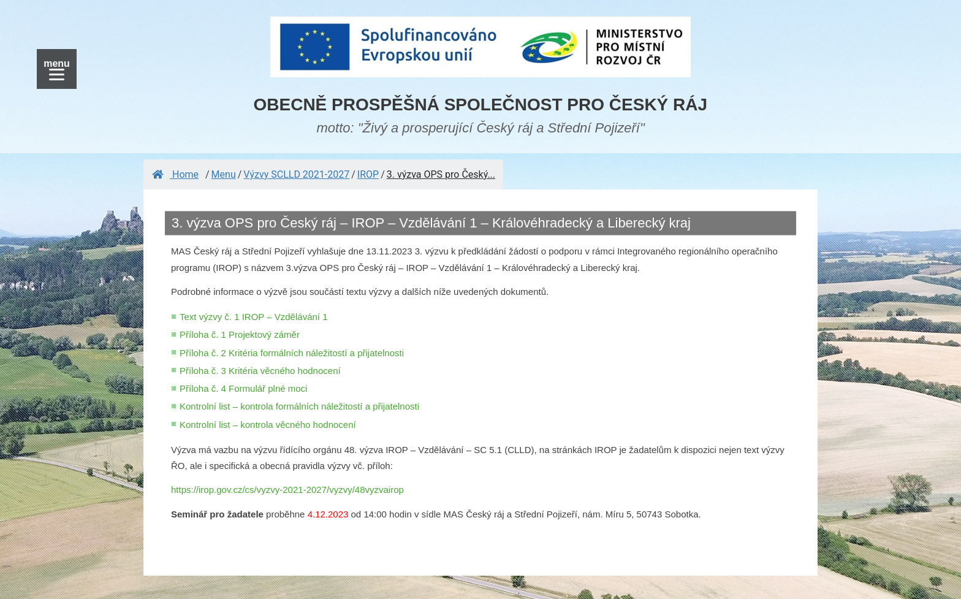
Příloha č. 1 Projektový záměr (240, 334)
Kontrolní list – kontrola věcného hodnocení (268, 424)
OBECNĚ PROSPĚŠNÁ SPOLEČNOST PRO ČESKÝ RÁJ (481, 104)
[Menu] (57, 69)
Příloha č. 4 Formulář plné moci (243, 388)
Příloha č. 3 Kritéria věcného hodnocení (260, 370)
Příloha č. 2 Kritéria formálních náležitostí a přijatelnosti (292, 353)
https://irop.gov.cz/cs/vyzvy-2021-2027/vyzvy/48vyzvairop (287, 489)
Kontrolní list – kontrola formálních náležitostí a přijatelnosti (299, 406)
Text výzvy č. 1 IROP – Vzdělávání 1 (254, 316)
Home (175, 174)
